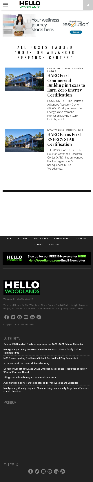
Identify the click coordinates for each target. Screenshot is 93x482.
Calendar (23, 239)
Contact (38, 245)
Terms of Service (62, 239)
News (10, 239)
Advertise (81, 239)
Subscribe (54, 245)
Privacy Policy (41, 239)
